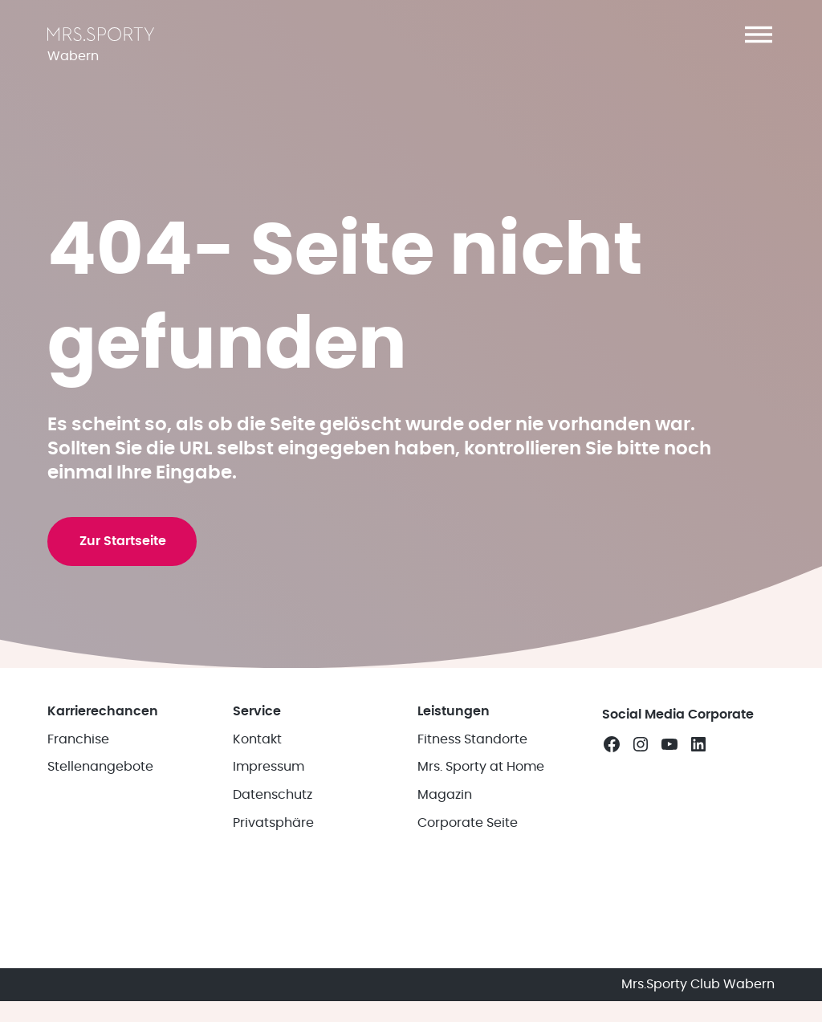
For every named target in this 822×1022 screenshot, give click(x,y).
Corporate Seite (467, 920)
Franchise (78, 835)
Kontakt (257, 835)
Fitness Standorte (472, 835)
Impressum (268, 863)
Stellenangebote (100, 863)
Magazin (444, 892)
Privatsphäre (273, 920)
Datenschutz (272, 892)
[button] (759, 34)
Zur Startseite (126, 619)
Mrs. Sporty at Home (480, 863)
